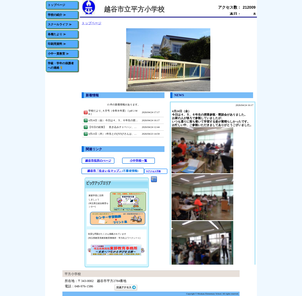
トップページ (56, 5)
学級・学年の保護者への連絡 (61, 65)
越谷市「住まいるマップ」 (104, 170)
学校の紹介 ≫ (57, 14)
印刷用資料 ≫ (57, 43)
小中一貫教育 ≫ (58, 53)
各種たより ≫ (57, 34)
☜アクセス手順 (153, 171)
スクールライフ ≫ (60, 24)
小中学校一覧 (138, 160)
